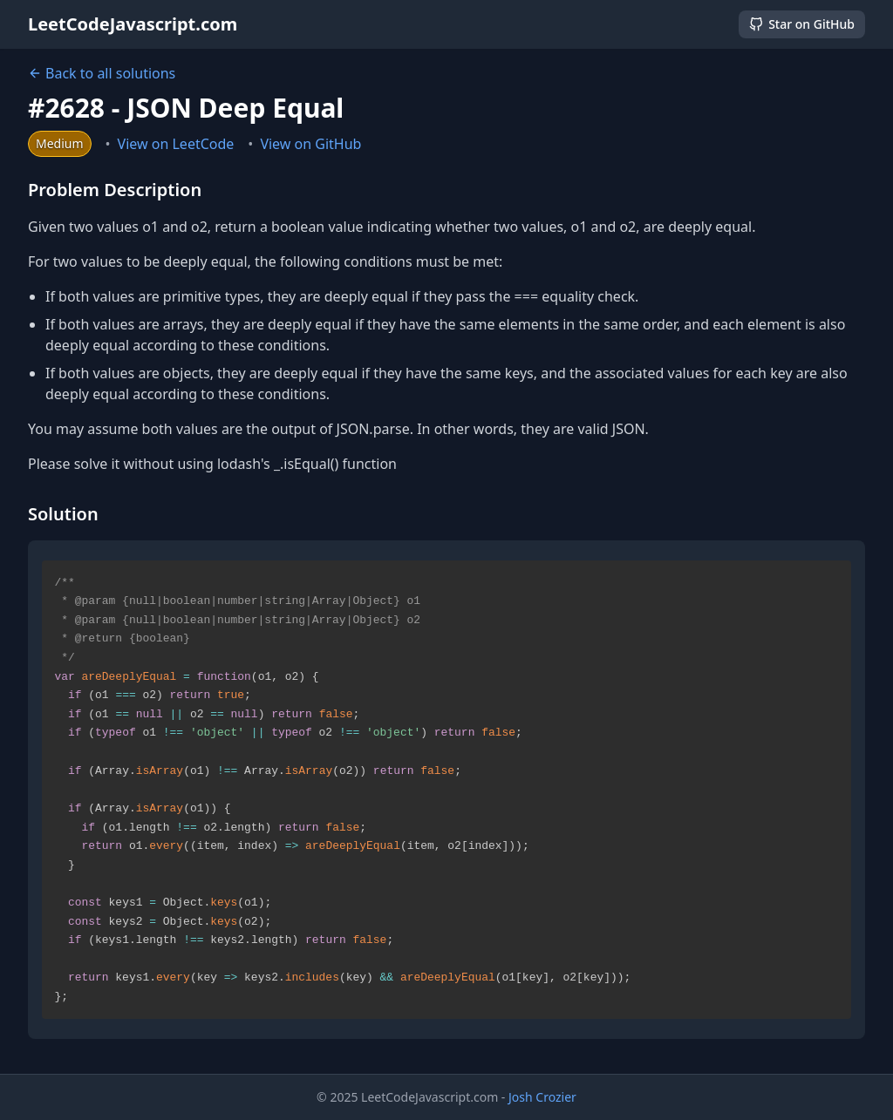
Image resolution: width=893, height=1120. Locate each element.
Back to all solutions (101, 73)
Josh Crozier (542, 1097)
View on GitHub (310, 143)
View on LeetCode (176, 143)
